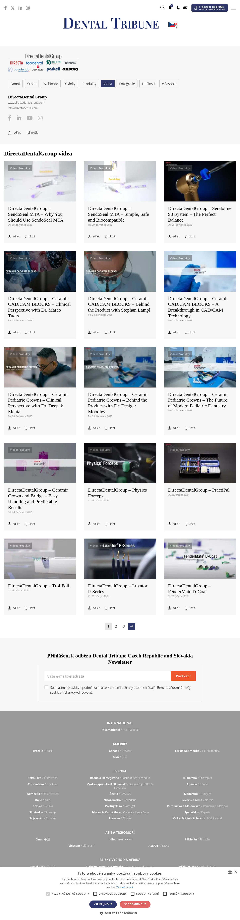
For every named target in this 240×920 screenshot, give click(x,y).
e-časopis (169, 83)
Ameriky (120, 744)
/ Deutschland (43, 794)
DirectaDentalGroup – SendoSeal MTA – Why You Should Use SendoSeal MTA (35, 214)
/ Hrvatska (42, 784)
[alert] (120, 893)
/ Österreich (43, 778)
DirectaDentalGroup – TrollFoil (38, 585)
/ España (197, 812)
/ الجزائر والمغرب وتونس (120, 867)
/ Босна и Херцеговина (120, 778)
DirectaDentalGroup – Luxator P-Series (117, 588)
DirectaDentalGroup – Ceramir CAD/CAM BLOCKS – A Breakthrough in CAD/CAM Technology (198, 307)
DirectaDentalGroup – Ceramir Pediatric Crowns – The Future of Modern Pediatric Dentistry (198, 400)
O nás (31, 83)
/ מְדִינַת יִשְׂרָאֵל (42, 867)
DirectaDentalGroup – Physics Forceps (117, 492)
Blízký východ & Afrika (120, 860)
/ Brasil (42, 751)
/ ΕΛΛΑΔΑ (120, 794)
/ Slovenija (42, 812)
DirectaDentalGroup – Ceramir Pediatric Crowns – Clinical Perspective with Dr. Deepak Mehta (38, 403)
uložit (34, 132)
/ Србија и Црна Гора (120, 812)
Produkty (89, 83)
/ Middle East (197, 867)
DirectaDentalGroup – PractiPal (199, 490)
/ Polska (43, 806)
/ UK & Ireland (197, 818)
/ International (120, 730)
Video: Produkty (20, 168)
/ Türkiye (120, 818)
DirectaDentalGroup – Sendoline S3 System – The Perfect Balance (199, 214)
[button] (120, 913)
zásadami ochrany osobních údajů (132, 687)
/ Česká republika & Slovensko (120, 786)
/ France (197, 784)
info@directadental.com (23, 108)
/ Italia (42, 800)
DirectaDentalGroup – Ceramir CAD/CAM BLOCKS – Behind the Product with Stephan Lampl (119, 304)
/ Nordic (197, 800)
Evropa (120, 771)
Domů (15, 83)
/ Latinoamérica (197, 751)
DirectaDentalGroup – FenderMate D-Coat (189, 588)
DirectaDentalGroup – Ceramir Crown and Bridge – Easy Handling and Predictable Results (38, 498)
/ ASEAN (158, 845)
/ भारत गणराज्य (120, 839)
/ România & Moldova (197, 806)
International (120, 723)
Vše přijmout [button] (103, 904)
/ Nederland (120, 800)
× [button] (235, 872)
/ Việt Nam (81, 845)
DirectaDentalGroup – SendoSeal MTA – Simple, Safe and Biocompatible (118, 214)
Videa (108, 83)
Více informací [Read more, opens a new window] (124, 887)
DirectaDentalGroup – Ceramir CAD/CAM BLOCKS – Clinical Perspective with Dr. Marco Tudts (39, 307)
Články (70, 83)
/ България (197, 778)
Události (148, 83)
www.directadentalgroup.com (26, 102)
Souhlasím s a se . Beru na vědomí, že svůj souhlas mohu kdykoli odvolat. (120, 690)
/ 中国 (43, 839)
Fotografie (127, 83)
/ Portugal (120, 806)
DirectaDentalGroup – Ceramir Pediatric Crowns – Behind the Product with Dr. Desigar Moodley (118, 403)
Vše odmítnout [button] (135, 904)
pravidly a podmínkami (84, 687)
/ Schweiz (42, 818)
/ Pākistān (197, 839)
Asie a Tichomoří (120, 832)
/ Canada (120, 751)
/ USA (120, 757)
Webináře (50, 83)
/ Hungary (197, 794)
